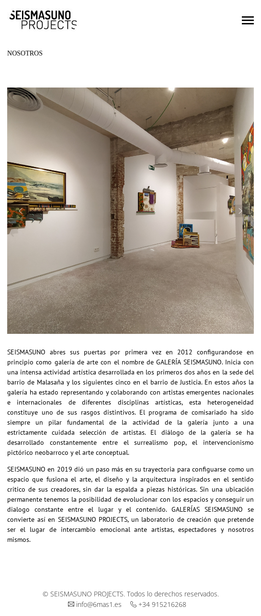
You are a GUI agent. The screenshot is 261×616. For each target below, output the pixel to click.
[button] (20, 211)
